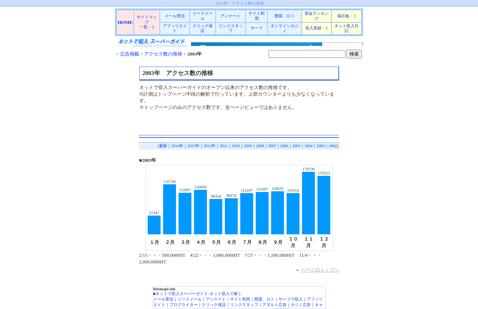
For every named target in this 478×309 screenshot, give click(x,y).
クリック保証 (203, 28)
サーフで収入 (290, 299)
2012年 (210, 145)
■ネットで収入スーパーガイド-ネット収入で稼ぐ (197, 293)
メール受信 (175, 16)
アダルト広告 (274, 304)
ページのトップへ (320, 270)
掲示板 (343, 16)
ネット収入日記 (346, 28)
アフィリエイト (175, 28)
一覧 (144, 27)
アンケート (230, 16)
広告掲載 (129, 54)
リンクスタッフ (231, 28)
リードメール (203, 16)
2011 (224, 145)
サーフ (257, 28)
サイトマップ (147, 19)
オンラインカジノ (284, 28)
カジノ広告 (301, 304)
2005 (296, 145)
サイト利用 (256, 16)
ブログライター (183, 304)
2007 (272, 145)
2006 (284, 145)
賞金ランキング (317, 16)
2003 (321, 145)
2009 (248, 145)
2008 (260, 145)
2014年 (177, 145)
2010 (236, 145)
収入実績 (313, 28)
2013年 (193, 145)
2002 (333, 145)
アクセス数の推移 (162, 54)
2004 (309, 145)
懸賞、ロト (284, 16)
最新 (163, 145)
